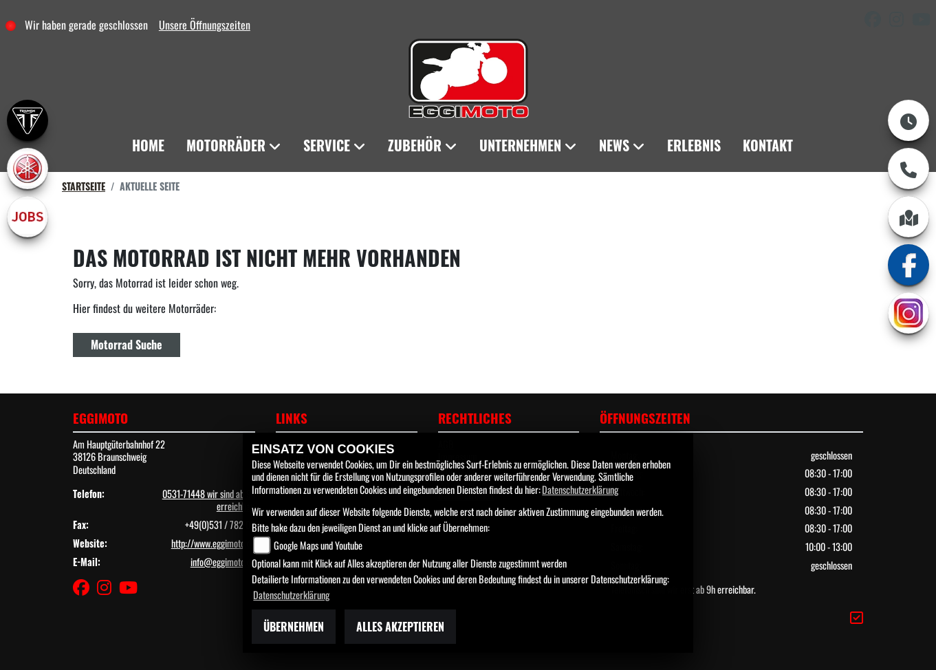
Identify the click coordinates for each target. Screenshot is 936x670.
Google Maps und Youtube (318, 545)
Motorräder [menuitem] (225, 145)
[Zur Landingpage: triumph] (27, 120)
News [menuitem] (614, 145)
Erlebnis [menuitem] (694, 145)
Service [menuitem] (326, 145)
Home (148, 145)
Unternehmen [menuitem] (520, 145)
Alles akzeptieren (400, 626)
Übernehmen (293, 626)
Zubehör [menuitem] (415, 145)
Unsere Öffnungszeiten (204, 25)
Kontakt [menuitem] (768, 145)
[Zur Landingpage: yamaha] (27, 168)
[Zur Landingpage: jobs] (27, 216)
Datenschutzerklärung (580, 489)
